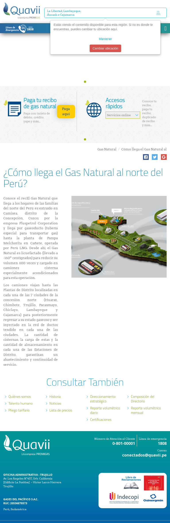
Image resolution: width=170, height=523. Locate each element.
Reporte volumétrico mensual (146, 402)
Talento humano (20, 394)
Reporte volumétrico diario (105, 402)
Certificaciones (100, 410)
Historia (55, 387)
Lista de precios (60, 401)
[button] (146, 148)
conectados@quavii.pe (144, 446)
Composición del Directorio (143, 390)
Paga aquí (66, 102)
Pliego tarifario (18, 401)
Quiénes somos (19, 387)
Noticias (55, 394)
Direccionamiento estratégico (103, 390)
